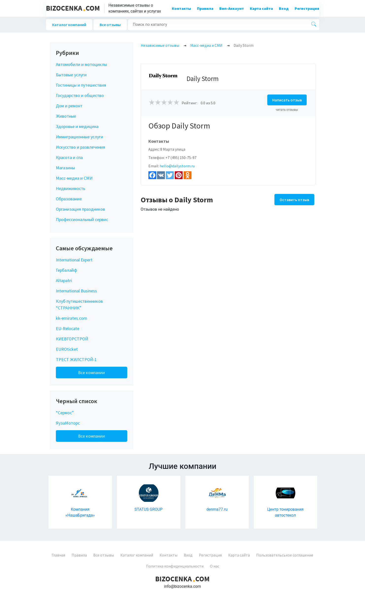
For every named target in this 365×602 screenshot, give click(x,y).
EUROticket (67, 349)
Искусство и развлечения (80, 147)
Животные (66, 116)
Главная (58, 555)
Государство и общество (80, 95)
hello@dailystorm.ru (177, 165)
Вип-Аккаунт (231, 8)
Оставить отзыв (294, 199)
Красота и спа (69, 157)
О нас (214, 566)
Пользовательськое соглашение (284, 555)
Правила (205, 8)
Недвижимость (70, 188)
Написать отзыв (287, 99)
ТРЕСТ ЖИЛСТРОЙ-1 (76, 359)
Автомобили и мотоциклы (81, 64)
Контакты (181, 8)
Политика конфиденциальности (175, 566)
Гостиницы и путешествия (81, 85)
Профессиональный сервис (82, 219)
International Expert (74, 260)
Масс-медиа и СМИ (74, 178)
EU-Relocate (67, 328)
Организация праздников (80, 209)
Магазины (65, 168)
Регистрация (307, 8)
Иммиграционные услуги (79, 137)
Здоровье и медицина (77, 126)
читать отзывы (287, 109)
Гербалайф (66, 270)
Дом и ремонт (69, 106)
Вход (284, 8)
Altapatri (64, 280)
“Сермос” (65, 412)
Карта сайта (261, 8)
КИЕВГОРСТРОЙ (72, 339)
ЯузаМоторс (68, 423)
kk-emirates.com (71, 318)
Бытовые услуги (71, 75)
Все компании (91, 372)
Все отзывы (110, 24)
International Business (76, 291)
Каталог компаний (69, 24)
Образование (69, 199)
